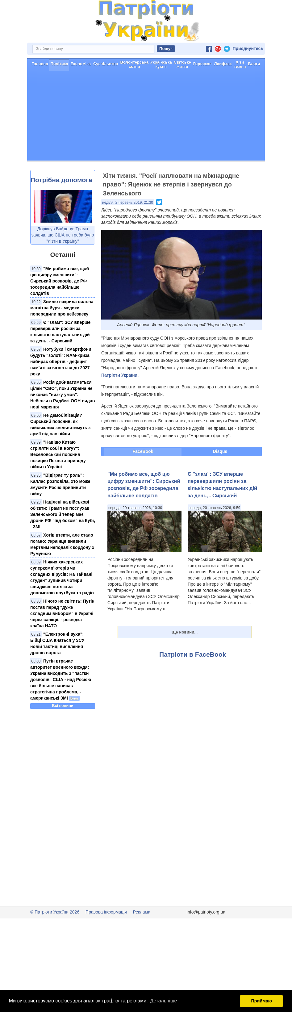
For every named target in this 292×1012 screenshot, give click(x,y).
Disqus (220, 473)
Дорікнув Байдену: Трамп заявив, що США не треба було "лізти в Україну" (62, 257)
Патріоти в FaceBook (192, 676)
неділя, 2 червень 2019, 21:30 (127, 224)
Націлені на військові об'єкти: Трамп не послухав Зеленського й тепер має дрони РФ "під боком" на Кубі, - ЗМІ (62, 536)
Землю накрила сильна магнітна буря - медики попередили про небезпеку (62, 329)
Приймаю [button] (261, 1000)
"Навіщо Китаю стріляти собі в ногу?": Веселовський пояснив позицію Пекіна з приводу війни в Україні (58, 476)
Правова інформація (106, 933)
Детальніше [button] (163, 1000)
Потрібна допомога (61, 201)
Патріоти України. (120, 397)
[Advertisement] (146, 139)
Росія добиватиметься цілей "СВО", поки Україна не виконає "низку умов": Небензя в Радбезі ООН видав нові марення (62, 416)
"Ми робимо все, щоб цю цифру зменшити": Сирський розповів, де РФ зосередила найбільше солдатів (59, 303)
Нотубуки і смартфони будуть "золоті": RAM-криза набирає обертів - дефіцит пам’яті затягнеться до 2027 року (60, 383)
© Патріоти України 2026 (54, 933)
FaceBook (143, 473)
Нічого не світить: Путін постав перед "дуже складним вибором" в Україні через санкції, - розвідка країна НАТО (62, 635)
